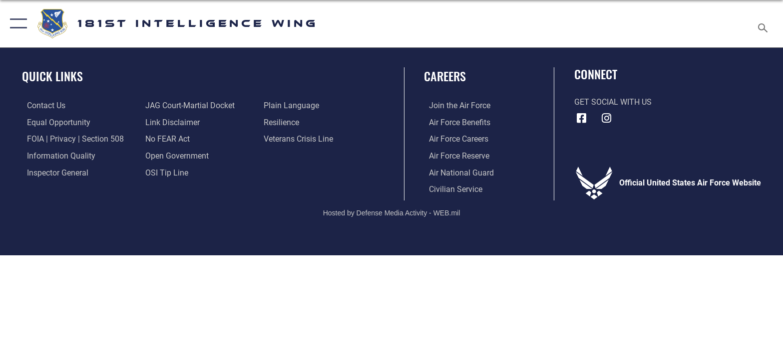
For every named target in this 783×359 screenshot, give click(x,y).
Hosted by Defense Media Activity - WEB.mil (391, 212)
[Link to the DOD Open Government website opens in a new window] (175, 155)
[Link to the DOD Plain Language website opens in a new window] (293, 105)
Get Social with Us (613, 102)
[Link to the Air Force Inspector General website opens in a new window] (52, 172)
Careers (445, 76)
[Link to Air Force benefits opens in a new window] (454, 122)
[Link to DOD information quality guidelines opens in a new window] (56, 155)
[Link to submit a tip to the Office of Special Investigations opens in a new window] (165, 172)
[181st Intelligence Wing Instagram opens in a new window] (606, 118)
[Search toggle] (764, 24)
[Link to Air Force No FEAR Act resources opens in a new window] (166, 139)
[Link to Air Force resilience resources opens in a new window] (283, 122)
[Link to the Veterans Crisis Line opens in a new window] (300, 139)
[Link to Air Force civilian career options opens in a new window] (450, 188)
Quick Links (52, 76)
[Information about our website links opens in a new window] (171, 122)
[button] (16, 23)
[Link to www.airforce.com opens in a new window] (454, 105)
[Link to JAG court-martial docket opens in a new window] (188, 105)
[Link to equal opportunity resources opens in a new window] (53, 122)
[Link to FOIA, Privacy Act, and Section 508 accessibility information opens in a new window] (70, 139)
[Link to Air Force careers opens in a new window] (453, 139)
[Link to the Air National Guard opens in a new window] (456, 172)
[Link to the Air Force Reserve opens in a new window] (454, 155)
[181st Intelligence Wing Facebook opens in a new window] (581, 118)
